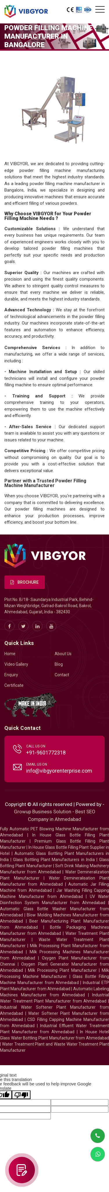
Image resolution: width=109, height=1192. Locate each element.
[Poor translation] (21, 1094)
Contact (62, 674)
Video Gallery (16, 664)
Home (9, 653)
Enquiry (11, 674)
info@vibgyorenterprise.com (59, 771)
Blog (59, 664)
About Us (63, 653)
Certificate (14, 685)
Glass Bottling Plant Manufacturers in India (54, 859)
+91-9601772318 (46, 752)
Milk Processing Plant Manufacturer (62, 970)
